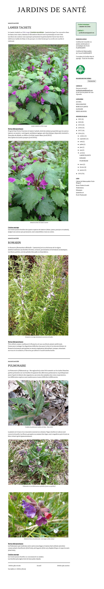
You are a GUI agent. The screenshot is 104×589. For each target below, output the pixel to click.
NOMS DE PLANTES (82, 106)
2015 (80, 173)
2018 (80, 128)
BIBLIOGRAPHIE (81, 104)
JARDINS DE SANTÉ (52, 10)
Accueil (39, 565)
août (81, 141)
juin (81, 147)
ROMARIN (14, 242)
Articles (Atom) (21, 569)
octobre (82, 136)
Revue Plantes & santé (82, 185)
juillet (82, 144)
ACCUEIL (79, 102)
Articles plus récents (14, 565)
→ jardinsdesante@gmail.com (85, 32)
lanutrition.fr (80, 192)
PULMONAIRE (17, 365)
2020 (80, 122)
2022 (80, 119)
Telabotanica (80, 188)
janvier (82, 170)
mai (81, 150)
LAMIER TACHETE (19, 27)
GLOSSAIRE (79, 109)
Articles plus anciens (63, 565)
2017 (80, 130)
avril (81, 153)
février (82, 167)
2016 (80, 133)
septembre (83, 139)
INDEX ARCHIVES (81, 111)
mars (81, 164)
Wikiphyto (79, 190)
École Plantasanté (81, 195)
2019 (80, 125)
